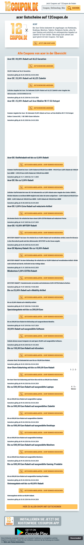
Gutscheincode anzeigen (43, 66)
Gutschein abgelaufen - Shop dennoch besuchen (44, 165)
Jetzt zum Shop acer (47, 43)
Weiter (73, 389)
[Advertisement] (42, 139)
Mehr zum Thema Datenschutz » (14, 542)
